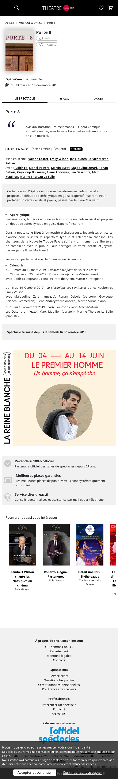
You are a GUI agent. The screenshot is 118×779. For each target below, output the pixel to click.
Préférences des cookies (59, 689)
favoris (47, 45)
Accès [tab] (98, 99)
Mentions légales (59, 656)
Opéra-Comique (16, 79)
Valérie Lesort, (38, 159)
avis (45, 38)
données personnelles (64, 685)
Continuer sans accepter (82, 772)
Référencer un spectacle (59, 705)
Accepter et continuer (35, 772)
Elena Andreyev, (58, 172)
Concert (60, 149)
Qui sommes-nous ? (59, 647)
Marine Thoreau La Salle (37, 177)
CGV (41, 685)
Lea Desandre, (81, 172)
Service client (59, 676)
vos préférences (98, 760)
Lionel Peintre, (39, 168)
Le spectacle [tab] (25, 98)
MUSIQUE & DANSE (17, 149)
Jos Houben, (79, 159)
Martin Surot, (61, 168)
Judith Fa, (21, 168)
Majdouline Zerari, (84, 168)
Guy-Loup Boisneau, (31, 172)
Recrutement (59, 651)
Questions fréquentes (59, 680)
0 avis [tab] (64, 99)
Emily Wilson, (59, 159)
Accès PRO (59, 714)
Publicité (59, 709)
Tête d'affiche (41, 149)
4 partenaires (30, 760)
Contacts (59, 660)
